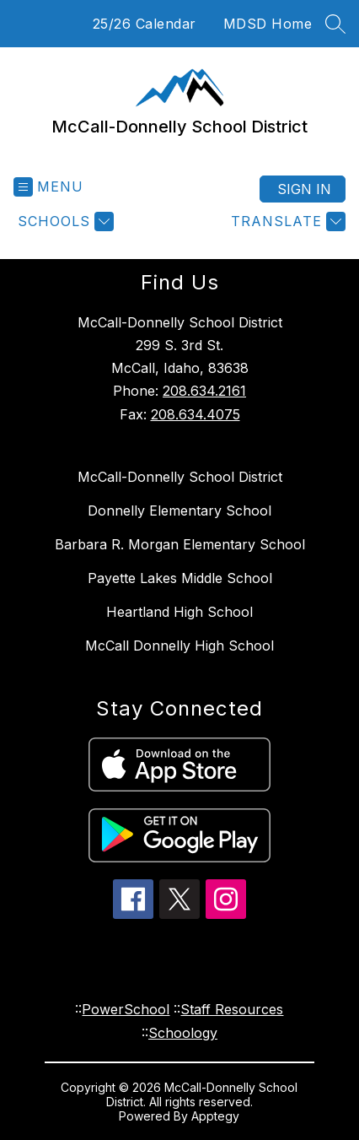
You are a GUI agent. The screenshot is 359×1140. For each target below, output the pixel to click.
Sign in (304, 189)
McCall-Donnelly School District (180, 476)
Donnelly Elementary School (179, 510)
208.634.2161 (204, 390)
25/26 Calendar (144, 23)
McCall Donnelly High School (179, 645)
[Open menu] (48, 186)
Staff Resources (231, 1009)
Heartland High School (179, 611)
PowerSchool (125, 1009)
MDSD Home (268, 23)
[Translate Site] (286, 221)
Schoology (182, 1032)
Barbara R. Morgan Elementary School (180, 544)
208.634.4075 (195, 414)
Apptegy (215, 1116)
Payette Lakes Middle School (180, 578)
